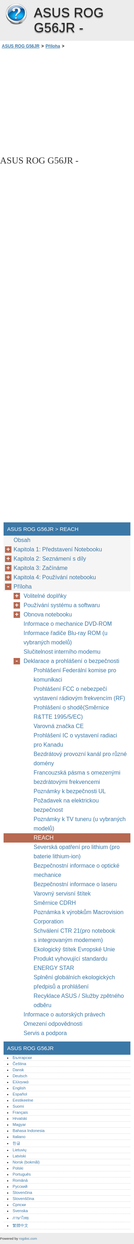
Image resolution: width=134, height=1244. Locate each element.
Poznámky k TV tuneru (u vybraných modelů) (80, 823)
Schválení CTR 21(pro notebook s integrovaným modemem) (74, 935)
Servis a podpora (45, 1033)
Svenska (20, 1211)
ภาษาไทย (21, 1218)
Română (20, 1180)
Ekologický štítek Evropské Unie (75, 949)
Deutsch (20, 1076)
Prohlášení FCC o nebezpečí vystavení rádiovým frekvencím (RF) (79, 693)
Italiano (19, 1137)
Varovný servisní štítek (62, 894)
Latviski (19, 1156)
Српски (19, 1204)
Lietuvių (19, 1150)
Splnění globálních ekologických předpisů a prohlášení (74, 982)
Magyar (19, 1124)
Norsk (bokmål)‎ (26, 1162)
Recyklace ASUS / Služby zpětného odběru (79, 1000)
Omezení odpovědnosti (53, 1024)
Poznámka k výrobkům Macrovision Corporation (79, 917)
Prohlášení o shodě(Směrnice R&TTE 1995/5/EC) (71, 712)
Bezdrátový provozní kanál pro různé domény (80, 758)
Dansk (18, 1070)
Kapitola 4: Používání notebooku (55, 577)
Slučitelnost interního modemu (62, 652)
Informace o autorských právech (64, 1014)
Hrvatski (20, 1118)
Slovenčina (22, 1192)
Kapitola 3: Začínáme (41, 568)
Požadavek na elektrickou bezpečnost (66, 805)
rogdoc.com (28, 1238)
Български (22, 1057)
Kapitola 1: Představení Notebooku (58, 549)
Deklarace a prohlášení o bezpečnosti (71, 661)
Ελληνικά (21, 1082)
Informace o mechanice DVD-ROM (68, 624)
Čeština (19, 1064)
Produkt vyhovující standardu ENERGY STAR (70, 963)
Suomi (18, 1106)
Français (20, 1112)
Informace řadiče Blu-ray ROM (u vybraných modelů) (66, 637)
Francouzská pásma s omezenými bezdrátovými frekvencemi (77, 777)
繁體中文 (20, 1225)
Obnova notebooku (48, 614)
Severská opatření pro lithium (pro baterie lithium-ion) (77, 851)
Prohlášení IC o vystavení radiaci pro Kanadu (75, 740)
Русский (20, 1186)
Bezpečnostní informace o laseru (75, 884)
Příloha (52, 46)
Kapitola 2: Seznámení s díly (50, 559)
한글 (16, 1143)
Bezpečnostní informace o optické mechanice (76, 870)
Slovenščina (23, 1198)
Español (20, 1094)
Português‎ (22, 1174)
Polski (18, 1168)
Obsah (22, 540)
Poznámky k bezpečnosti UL (70, 791)
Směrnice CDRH (55, 903)
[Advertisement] (67, 102)
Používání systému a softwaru (62, 605)
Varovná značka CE (59, 726)
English (19, 1088)
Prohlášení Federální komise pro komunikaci (75, 675)
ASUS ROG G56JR (16, 14)
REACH (44, 838)
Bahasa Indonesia (29, 1130)
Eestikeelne (23, 1100)
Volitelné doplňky (45, 596)
